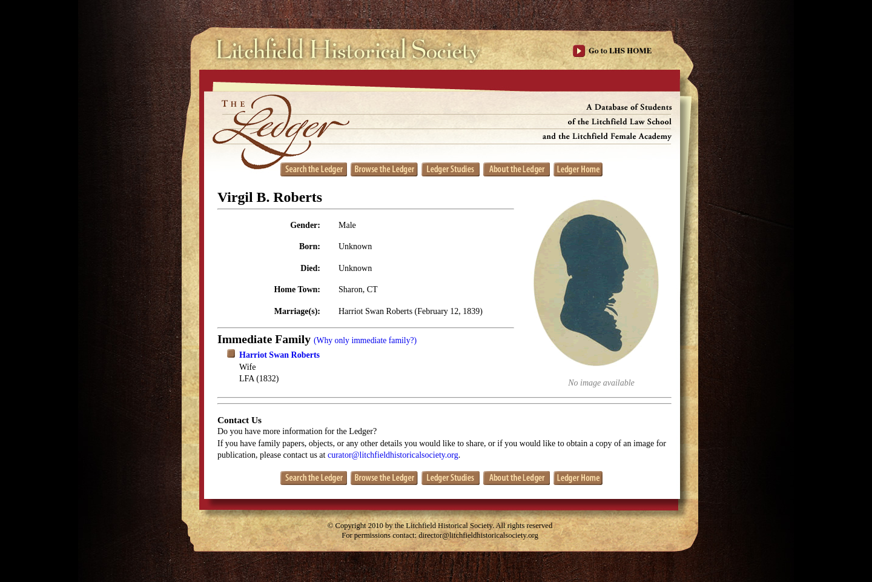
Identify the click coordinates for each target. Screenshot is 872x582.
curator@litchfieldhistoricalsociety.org (393, 455)
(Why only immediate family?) (365, 340)
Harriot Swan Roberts (279, 355)
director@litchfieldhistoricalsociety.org (478, 535)
